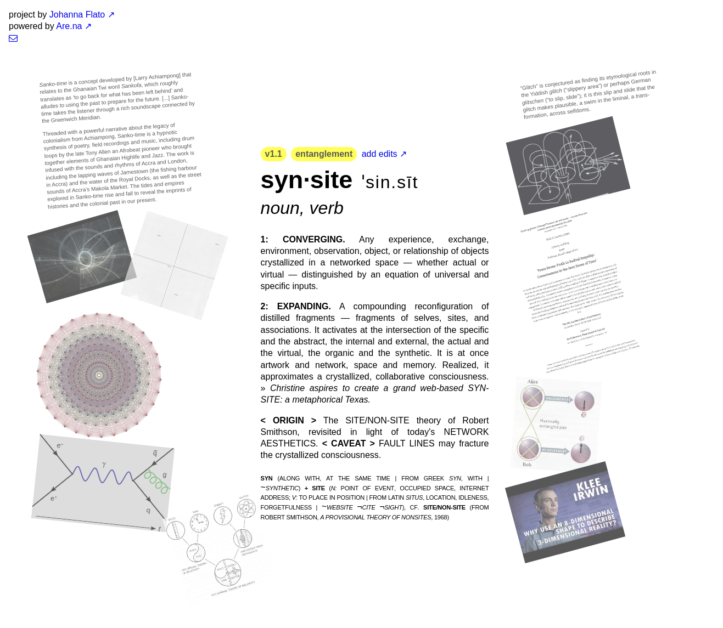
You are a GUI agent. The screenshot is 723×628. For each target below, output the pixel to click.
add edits (379, 154)
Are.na (69, 26)
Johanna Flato (77, 14)
